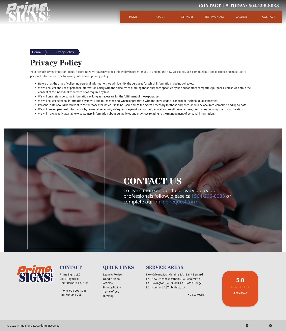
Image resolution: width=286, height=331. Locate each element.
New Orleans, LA (156, 274)
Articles (108, 283)
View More (196, 295)
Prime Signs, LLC (27, 325)
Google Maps (111, 279)
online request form (176, 201)
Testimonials (214, 16)
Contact (268, 16)
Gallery (241, 16)
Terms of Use (111, 291)
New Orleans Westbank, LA (168, 279)
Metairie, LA (176, 274)
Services (187, 16)
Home (133, 16)
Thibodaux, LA (176, 287)
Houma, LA (158, 287)
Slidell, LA (177, 283)
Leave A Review (112, 274)
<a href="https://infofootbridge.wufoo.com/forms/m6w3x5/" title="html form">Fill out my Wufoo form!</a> (66, 190)
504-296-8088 (263, 6)
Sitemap (108, 296)
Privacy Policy (64, 52)
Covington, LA (160, 283)
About (160, 16)
